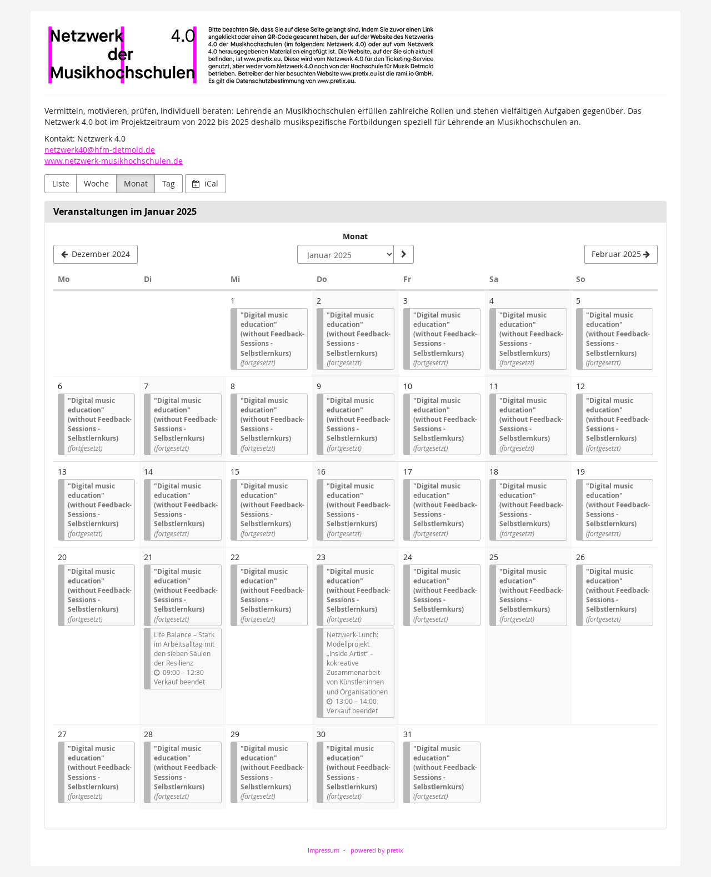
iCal (205, 183)
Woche (96, 183)
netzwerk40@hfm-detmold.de (99, 149)
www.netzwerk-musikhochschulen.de (113, 160)
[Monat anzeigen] (403, 254)
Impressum (323, 850)
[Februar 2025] (621, 254)
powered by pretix (377, 850)
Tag (168, 183)
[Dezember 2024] (95, 254)
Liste (60, 183)
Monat (136, 183)
